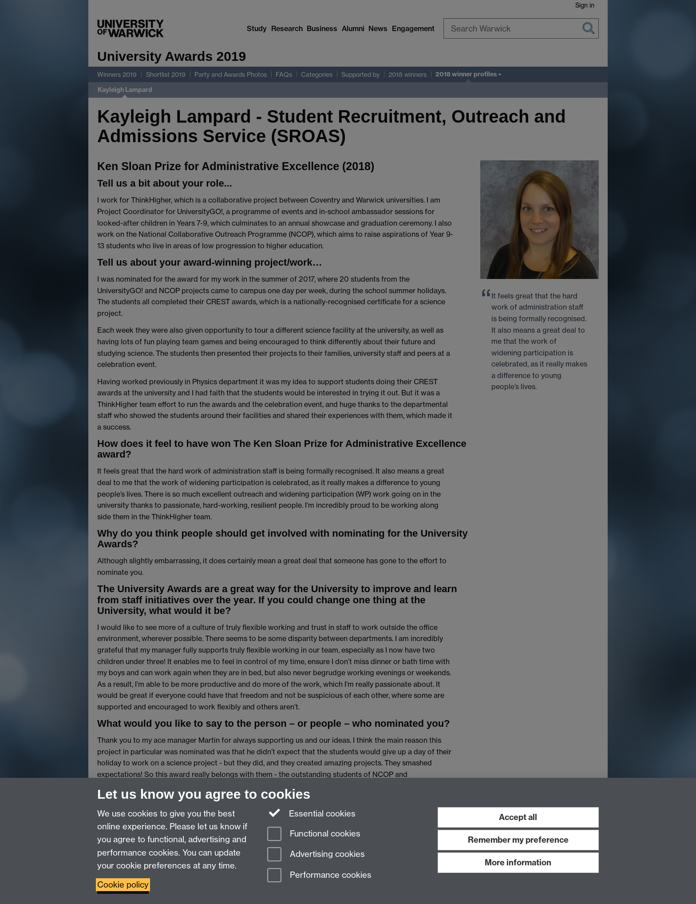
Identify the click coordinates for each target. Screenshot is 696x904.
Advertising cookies (316, 855)
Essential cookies (311, 813)
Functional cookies (313, 834)
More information (518, 862)
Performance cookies (319, 876)
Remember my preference (518, 840)
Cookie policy (123, 885)
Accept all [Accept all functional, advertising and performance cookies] (518, 817)
